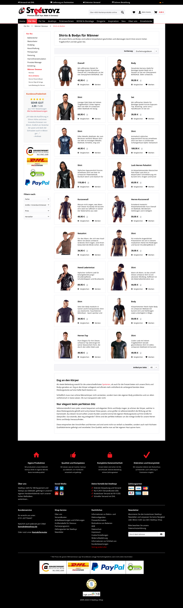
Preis (27, 211)
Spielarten (106, 384)
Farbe (27, 199)
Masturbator (32, 41)
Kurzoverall (83, 199)
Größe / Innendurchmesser (35, 205)
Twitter (62, 488)
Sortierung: (128, 51)
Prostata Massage (34, 62)
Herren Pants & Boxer (36, 79)
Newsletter (59, 532)
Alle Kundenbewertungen (37, 111)
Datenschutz (96, 529)
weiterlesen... (23, 499)
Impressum (96, 532)
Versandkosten (61, 517)
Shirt (80, 97)
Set (132, 97)
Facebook (57, 488)
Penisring (31, 55)
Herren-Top (83, 335)
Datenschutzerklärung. (137, 528)
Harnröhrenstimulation (36, 59)
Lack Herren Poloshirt (141, 165)
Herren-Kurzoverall (140, 199)
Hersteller (29, 217)
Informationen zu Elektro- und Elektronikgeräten (104, 515)
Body (133, 63)
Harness (31, 73)
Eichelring (31, 66)
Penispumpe (32, 52)
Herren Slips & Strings (36, 82)
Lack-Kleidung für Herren (37, 85)
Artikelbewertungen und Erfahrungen (69, 520)
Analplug (30, 45)
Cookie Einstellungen (100, 535)
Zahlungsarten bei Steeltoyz (66, 529)
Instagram (62, 493)
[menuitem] (107, 13)
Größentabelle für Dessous (65, 523)
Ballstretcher (32, 38)
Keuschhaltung (33, 48)
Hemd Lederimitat (86, 267)
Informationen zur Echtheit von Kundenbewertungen (104, 542)
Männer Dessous (34, 69)
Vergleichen (83, 84)
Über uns (58, 514)
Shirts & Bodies (34, 76)
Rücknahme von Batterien (102, 523)
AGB (93, 526)
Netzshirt (82, 233)
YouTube (57, 493)
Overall (81, 63)
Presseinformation (99, 520)
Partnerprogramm (62, 526)
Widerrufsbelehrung (100, 538)
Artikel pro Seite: (140, 367)
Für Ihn (29, 33)
